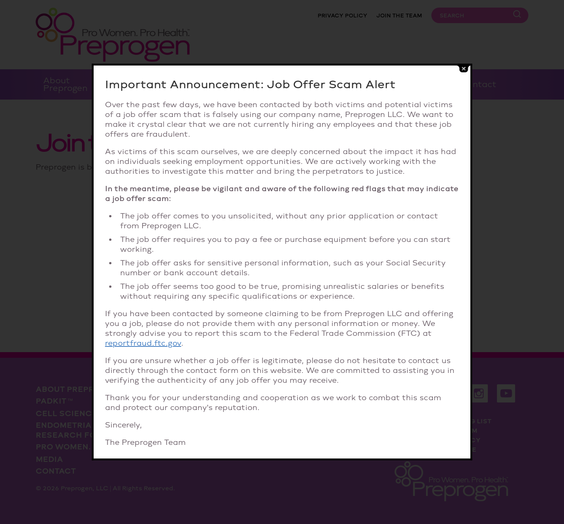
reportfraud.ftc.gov (143, 343)
